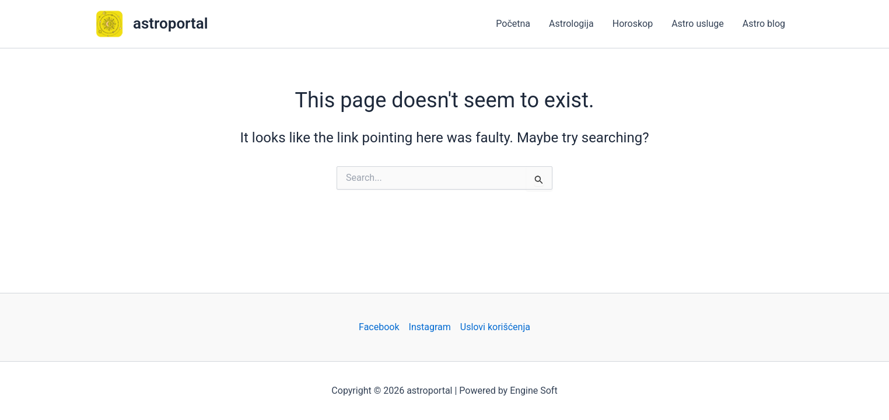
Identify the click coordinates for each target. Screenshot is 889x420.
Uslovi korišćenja (495, 326)
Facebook (379, 326)
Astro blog (764, 23)
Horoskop (632, 23)
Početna (513, 23)
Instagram (430, 326)
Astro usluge (697, 23)
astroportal (170, 23)
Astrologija (571, 23)
